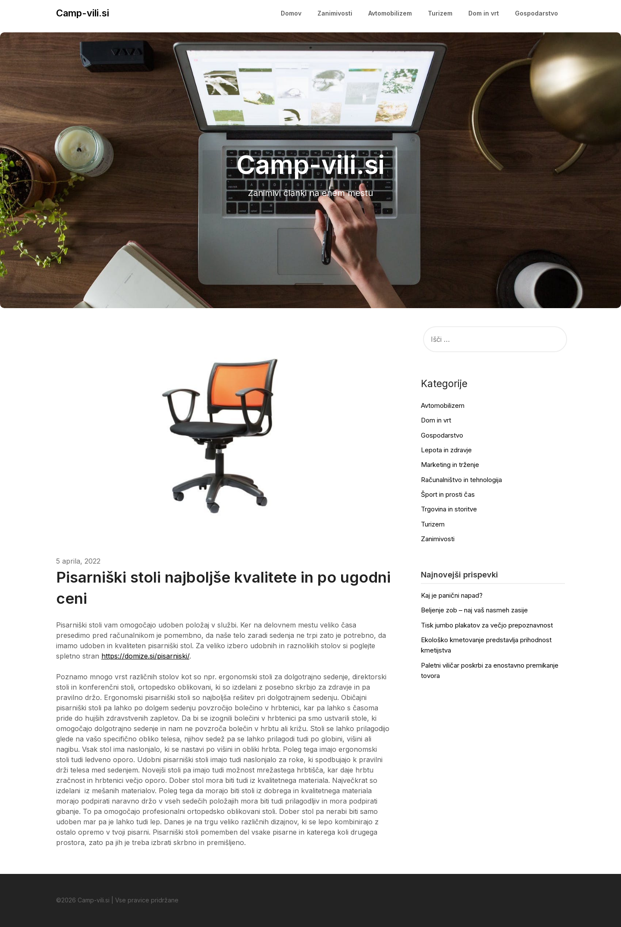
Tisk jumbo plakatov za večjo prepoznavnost (487, 625)
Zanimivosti (334, 13)
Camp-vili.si (82, 13)
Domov (291, 13)
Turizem (440, 13)
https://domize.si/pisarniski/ (145, 656)
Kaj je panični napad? (452, 595)
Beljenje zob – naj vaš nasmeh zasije (474, 610)
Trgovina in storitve (449, 509)
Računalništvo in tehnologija (461, 480)
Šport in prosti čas (448, 494)
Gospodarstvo (536, 13)
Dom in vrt (483, 13)
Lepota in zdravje (446, 450)
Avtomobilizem (390, 13)
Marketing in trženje (450, 464)
